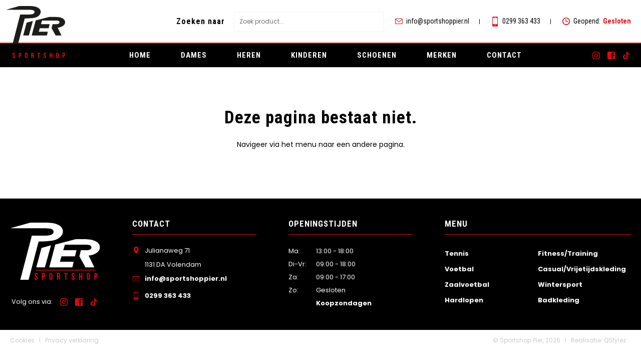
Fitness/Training (568, 253)
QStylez (615, 340)
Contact (504, 55)
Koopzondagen (344, 303)
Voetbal (459, 269)
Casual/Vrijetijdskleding (582, 269)
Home (140, 55)
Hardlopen (464, 300)
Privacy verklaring (72, 340)
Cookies (22, 340)
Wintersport (560, 284)
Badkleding (558, 300)
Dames (194, 55)
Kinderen (309, 55)
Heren (249, 55)
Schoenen (377, 55)
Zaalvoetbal (467, 284)
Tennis (457, 253)
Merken (442, 55)
